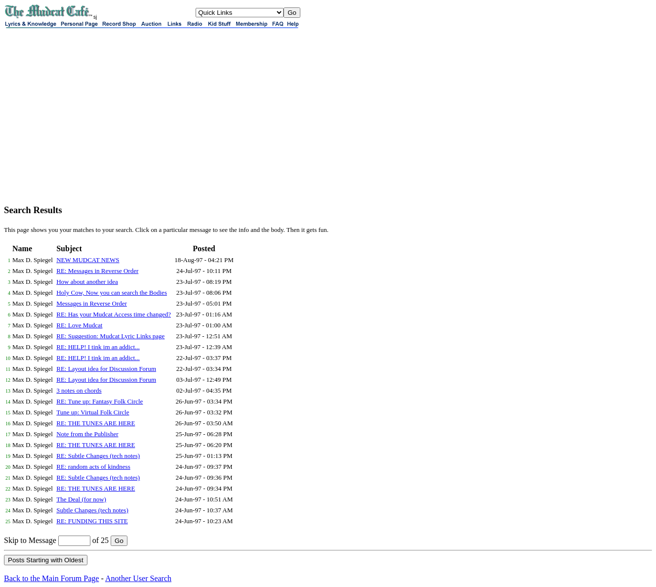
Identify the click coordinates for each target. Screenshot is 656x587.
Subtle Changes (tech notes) (92, 510)
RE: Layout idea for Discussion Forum (106, 368)
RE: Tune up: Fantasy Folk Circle (99, 401)
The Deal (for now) (81, 499)
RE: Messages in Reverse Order (97, 270)
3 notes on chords (78, 390)
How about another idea (87, 281)
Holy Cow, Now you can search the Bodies (111, 292)
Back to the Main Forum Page (51, 578)
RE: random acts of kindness (93, 466)
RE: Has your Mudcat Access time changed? (113, 314)
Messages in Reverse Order (91, 303)
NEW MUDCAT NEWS (87, 260)
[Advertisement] (328, 126)
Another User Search (138, 578)
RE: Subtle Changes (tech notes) (98, 455)
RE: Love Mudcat (79, 325)
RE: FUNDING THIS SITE (92, 521)
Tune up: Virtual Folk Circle (92, 412)
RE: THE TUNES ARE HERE (95, 423)
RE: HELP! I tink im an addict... (98, 347)
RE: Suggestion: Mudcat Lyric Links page (110, 336)
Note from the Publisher (87, 434)
